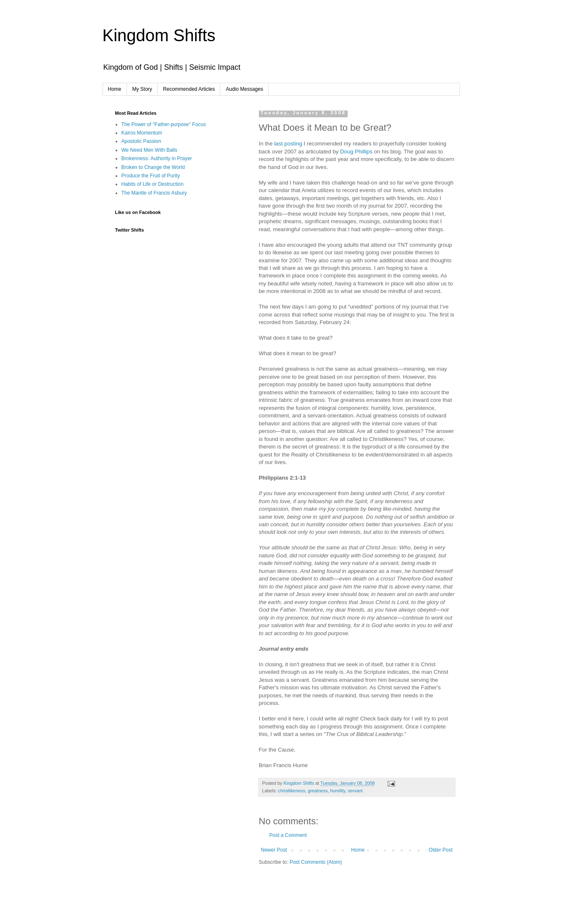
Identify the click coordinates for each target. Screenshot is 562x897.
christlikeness (291, 790)
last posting (288, 143)
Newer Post (274, 850)
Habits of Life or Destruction (152, 184)
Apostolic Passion (141, 141)
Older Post (441, 850)
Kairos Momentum (141, 133)
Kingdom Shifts (159, 35)
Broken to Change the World (153, 167)
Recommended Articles (189, 89)
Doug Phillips (357, 151)
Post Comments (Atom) (316, 862)
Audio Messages (244, 89)
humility (338, 790)
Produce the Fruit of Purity (150, 176)
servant (355, 790)
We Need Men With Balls (149, 150)
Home (114, 89)
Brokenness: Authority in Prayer (156, 158)
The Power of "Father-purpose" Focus (163, 124)
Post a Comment (288, 835)
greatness (317, 790)
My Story (142, 89)
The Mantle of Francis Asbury (154, 193)
